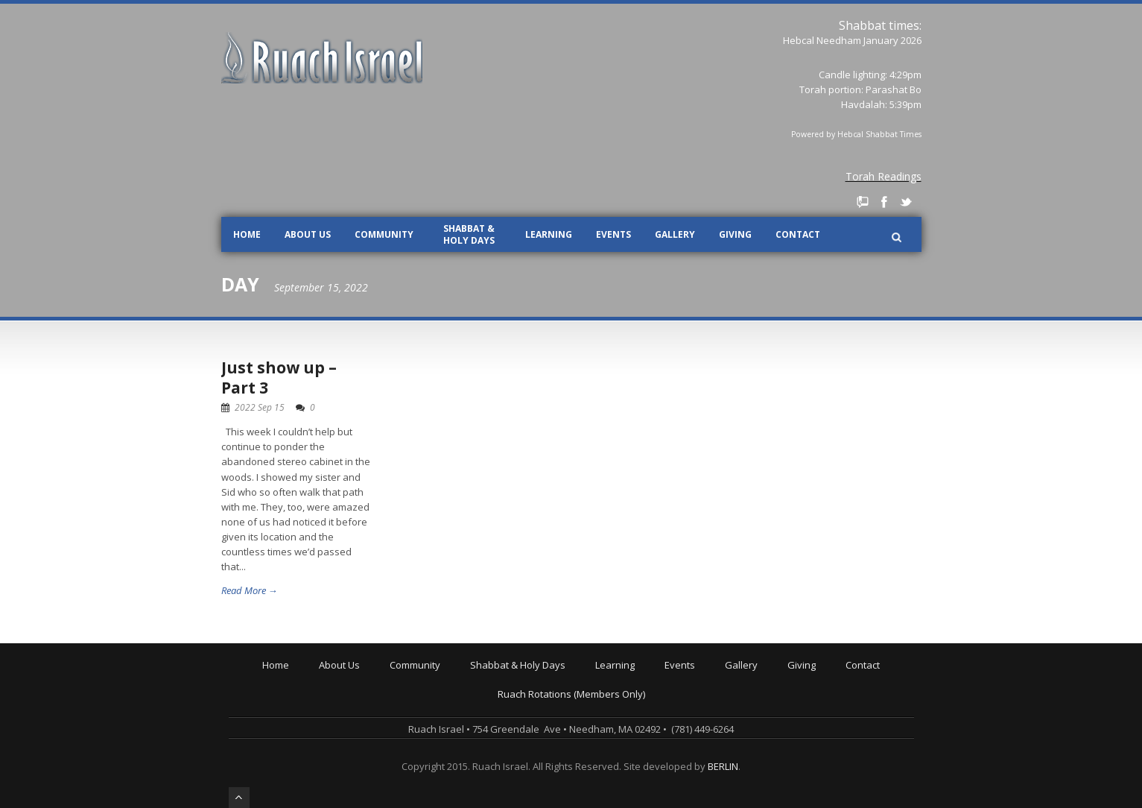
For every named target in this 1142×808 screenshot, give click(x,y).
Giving (735, 234)
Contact (797, 234)
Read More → (249, 590)
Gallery (675, 234)
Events (613, 234)
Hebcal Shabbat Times (879, 134)
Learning (548, 234)
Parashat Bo (893, 89)
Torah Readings (883, 176)
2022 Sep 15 (260, 407)
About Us (308, 234)
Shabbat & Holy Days (469, 234)
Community (384, 234)
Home (247, 234)
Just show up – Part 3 (279, 377)
